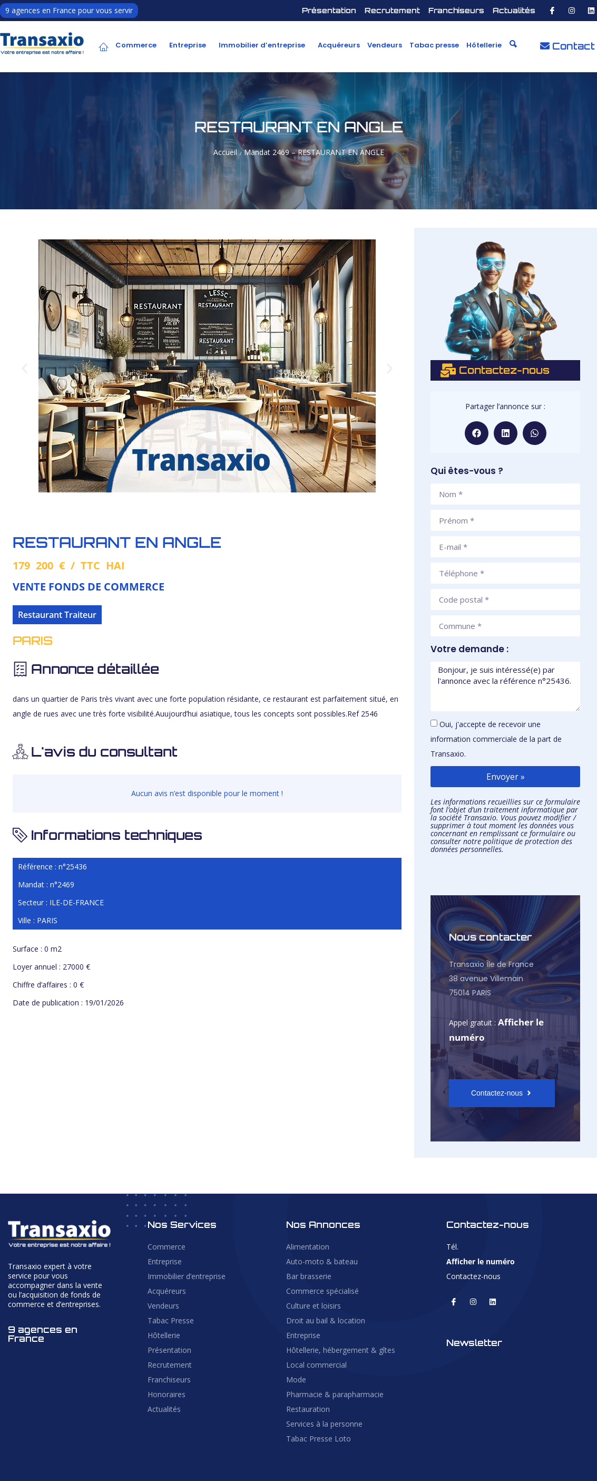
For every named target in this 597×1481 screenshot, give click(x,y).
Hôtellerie (484, 45)
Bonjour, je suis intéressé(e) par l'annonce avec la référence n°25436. (505, 686)
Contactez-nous (473, 1276)
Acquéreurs (339, 45)
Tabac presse (434, 45)
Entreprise (187, 45)
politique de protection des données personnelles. (501, 845)
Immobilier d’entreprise (262, 45)
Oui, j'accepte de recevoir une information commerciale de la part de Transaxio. (496, 739)
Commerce (135, 45)
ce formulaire (543, 833)
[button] (138, 45)
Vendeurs (384, 45)
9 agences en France (42, 1334)
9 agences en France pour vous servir (69, 10)
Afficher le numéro (480, 1261)
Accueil (225, 152)
